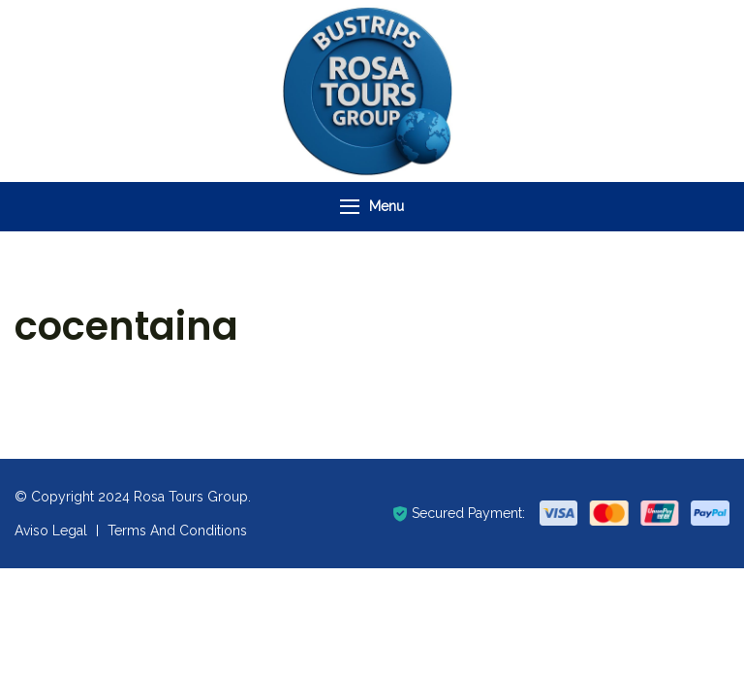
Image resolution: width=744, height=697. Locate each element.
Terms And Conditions (177, 530)
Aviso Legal (51, 530)
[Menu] (349, 206)
